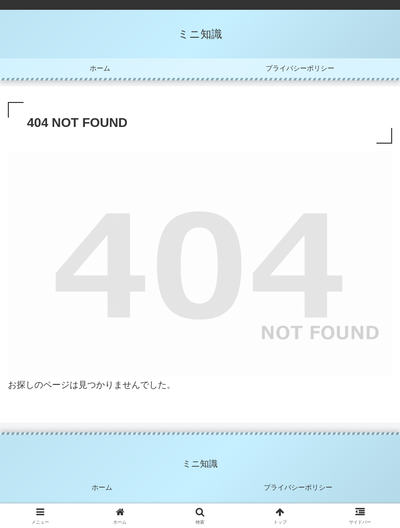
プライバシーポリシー (298, 487)
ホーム (102, 487)
